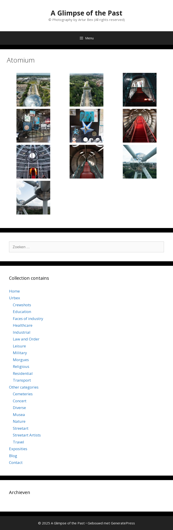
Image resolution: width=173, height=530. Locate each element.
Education (22, 311)
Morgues (21, 359)
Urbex (14, 297)
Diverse (19, 407)
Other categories (24, 387)
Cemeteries (23, 393)
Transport (22, 380)
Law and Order (26, 339)
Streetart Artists (27, 435)
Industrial (21, 332)
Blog (13, 455)
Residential (23, 373)
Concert (19, 400)
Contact (16, 462)
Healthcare (22, 325)
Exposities (18, 448)
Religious (21, 366)
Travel (18, 442)
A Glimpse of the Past (86, 13)
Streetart (20, 428)
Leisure (19, 346)
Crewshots (22, 304)
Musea (19, 414)
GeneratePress (123, 523)
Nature (19, 421)
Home (14, 291)
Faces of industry (28, 318)
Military (20, 352)
